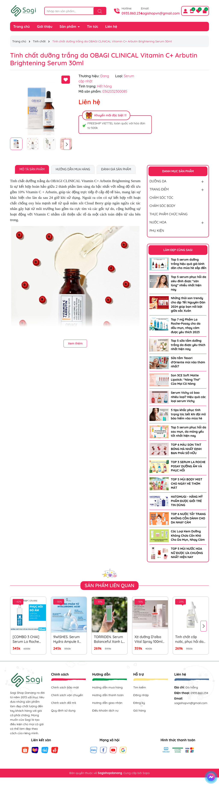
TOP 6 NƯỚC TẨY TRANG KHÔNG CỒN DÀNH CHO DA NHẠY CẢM (188, 518)
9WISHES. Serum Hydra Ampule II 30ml (66, 639)
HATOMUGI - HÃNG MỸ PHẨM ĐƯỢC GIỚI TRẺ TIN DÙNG (187, 501)
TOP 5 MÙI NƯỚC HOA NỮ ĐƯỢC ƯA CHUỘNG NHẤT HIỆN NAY (187, 553)
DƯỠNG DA (157, 181)
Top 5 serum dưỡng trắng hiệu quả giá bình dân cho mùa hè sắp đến (188, 264)
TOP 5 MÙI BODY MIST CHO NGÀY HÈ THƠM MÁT (186, 483)
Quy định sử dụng (63, 710)
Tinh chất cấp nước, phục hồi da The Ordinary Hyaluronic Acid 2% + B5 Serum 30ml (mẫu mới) (190, 639)
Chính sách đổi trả (63, 703)
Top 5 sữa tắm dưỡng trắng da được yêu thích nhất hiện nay (188, 345)
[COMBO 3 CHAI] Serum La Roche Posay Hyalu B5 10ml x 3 (26, 639)
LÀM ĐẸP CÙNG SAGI (177, 250)
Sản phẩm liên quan (109, 585)
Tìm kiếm (139, 687)
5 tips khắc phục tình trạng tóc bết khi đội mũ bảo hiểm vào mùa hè (188, 414)
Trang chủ (21, 26)
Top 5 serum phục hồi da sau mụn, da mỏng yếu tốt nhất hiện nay (188, 431)
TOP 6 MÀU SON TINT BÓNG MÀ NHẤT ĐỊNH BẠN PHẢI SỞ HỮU (186, 449)
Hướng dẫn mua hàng (107, 687)
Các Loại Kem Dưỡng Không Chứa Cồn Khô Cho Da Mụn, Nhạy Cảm (188, 535)
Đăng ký (139, 703)
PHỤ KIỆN (156, 231)
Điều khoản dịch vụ (105, 710)
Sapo (146, 773)
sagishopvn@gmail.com (160, 13)
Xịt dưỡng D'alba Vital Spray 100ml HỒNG (149, 639)
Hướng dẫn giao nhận (107, 703)
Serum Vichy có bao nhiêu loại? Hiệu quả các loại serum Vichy (188, 397)
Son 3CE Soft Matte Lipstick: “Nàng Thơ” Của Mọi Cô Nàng (185, 379)
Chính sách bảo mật (65, 687)
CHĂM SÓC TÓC (161, 198)
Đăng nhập (141, 695)
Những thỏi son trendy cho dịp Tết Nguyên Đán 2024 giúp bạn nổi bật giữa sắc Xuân (188, 304)
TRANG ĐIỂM (159, 189)
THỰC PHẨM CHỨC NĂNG (168, 214)
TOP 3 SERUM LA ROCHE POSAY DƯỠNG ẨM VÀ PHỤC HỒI (188, 466)
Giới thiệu (44, 26)
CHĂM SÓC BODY (162, 206)
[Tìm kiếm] (99, 11)
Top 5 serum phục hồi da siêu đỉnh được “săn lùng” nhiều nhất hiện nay (188, 283)
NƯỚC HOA (157, 222)
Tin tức (92, 26)
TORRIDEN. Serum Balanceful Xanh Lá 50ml (109, 639)
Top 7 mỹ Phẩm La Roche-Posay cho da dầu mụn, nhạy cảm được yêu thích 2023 (185, 326)
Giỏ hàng (139, 710)
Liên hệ (111, 26)
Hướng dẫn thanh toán (108, 695)
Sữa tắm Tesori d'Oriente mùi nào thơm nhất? (188, 362)
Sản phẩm (68, 26)
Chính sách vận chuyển (67, 695)
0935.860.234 (132, 13)
